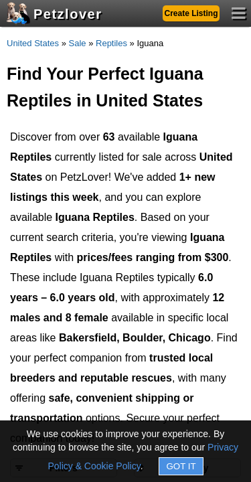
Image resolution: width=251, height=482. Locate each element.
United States (33, 43)
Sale (77, 43)
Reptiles (111, 43)
